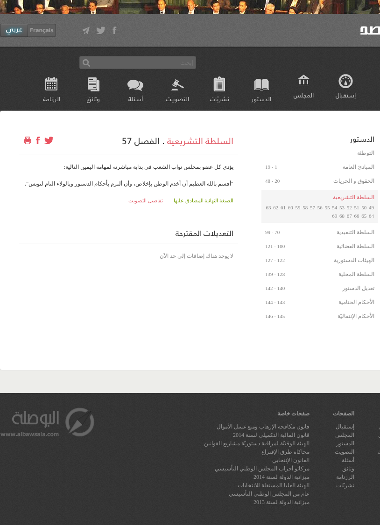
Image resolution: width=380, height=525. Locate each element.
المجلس (304, 95)
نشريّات (219, 98)
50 (363, 207)
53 (342, 207)
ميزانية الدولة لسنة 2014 (281, 477)
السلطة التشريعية (200, 140)
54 (334, 207)
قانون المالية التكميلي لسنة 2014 (271, 435)
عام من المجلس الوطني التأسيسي (269, 493)
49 (371, 207)
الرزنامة (51, 98)
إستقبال (346, 95)
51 (356, 207)
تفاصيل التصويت (145, 200)
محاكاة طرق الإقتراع (285, 452)
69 (334, 216)
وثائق (93, 98)
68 (342, 216)
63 (268, 207)
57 (312, 207)
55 (327, 207)
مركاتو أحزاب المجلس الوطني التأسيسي (262, 468)
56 (320, 207)
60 (290, 207)
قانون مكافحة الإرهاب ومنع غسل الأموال (263, 426)
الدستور (261, 98)
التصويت (177, 98)
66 (356, 216)
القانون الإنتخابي (291, 460)
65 (363, 216)
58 (305, 207)
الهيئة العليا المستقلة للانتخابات (274, 485)
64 (371, 216)
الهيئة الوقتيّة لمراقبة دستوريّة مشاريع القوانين (257, 443)
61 (283, 207)
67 (349, 216)
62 (275, 207)
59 (298, 207)
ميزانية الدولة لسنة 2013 (281, 502)
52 (349, 207)
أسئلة (135, 98)
